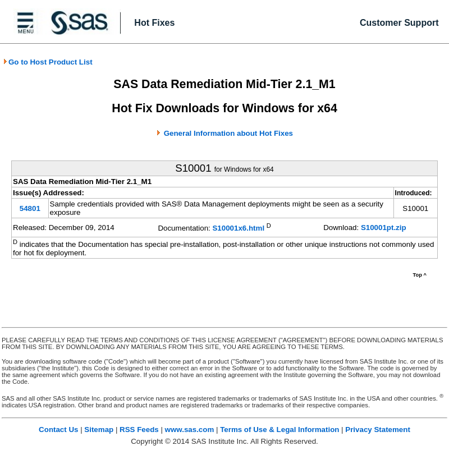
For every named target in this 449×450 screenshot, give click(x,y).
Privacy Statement (377, 429)
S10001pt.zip (383, 227)
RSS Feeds (139, 429)
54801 (30, 208)
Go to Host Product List (48, 62)
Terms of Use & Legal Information (279, 429)
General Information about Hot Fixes (228, 133)
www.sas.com (189, 429)
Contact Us (58, 429)
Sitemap (98, 429)
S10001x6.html (238, 228)
